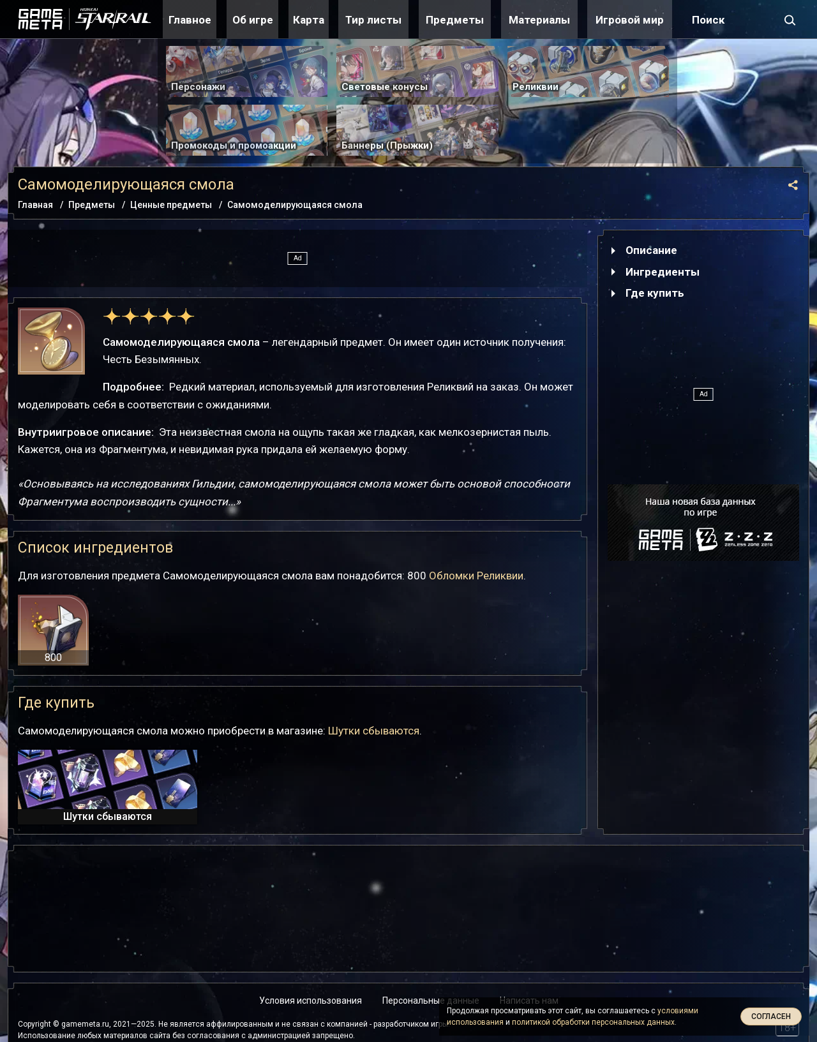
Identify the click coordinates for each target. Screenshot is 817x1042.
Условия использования (310, 1000)
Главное (190, 19)
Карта (308, 19)
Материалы (539, 19)
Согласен (771, 1016)
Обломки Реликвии (476, 575)
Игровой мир (630, 19)
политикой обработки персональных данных (593, 1022)
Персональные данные (430, 1000)
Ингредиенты (663, 271)
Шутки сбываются (373, 730)
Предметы (455, 19)
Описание (651, 250)
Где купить (655, 293)
